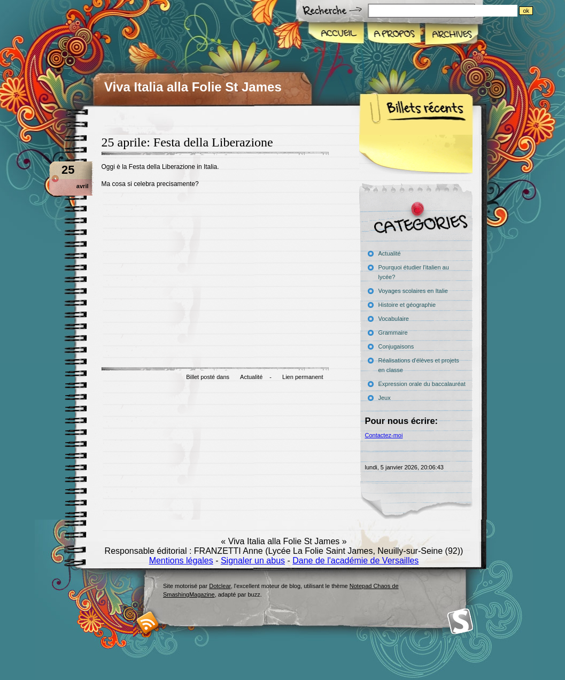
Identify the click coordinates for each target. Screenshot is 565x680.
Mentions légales (181, 560)
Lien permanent (302, 377)
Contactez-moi (384, 435)
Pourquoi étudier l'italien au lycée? (413, 272)
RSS (147, 622)
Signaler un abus (253, 560)
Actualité (251, 377)
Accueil (336, 34)
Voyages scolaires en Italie (413, 291)
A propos (393, 34)
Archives (450, 34)
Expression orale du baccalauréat (422, 384)
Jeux (384, 398)
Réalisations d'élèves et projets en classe (418, 365)
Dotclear (219, 586)
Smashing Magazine (460, 621)
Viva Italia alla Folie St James (193, 87)
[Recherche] (464, 11)
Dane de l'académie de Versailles (355, 560)
